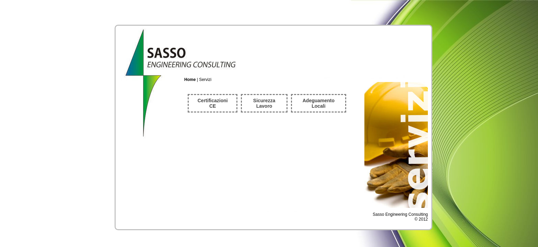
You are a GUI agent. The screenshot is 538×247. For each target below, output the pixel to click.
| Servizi (197, 79)
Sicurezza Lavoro (264, 103)
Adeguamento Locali (319, 103)
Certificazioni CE (213, 103)
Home (190, 79)
